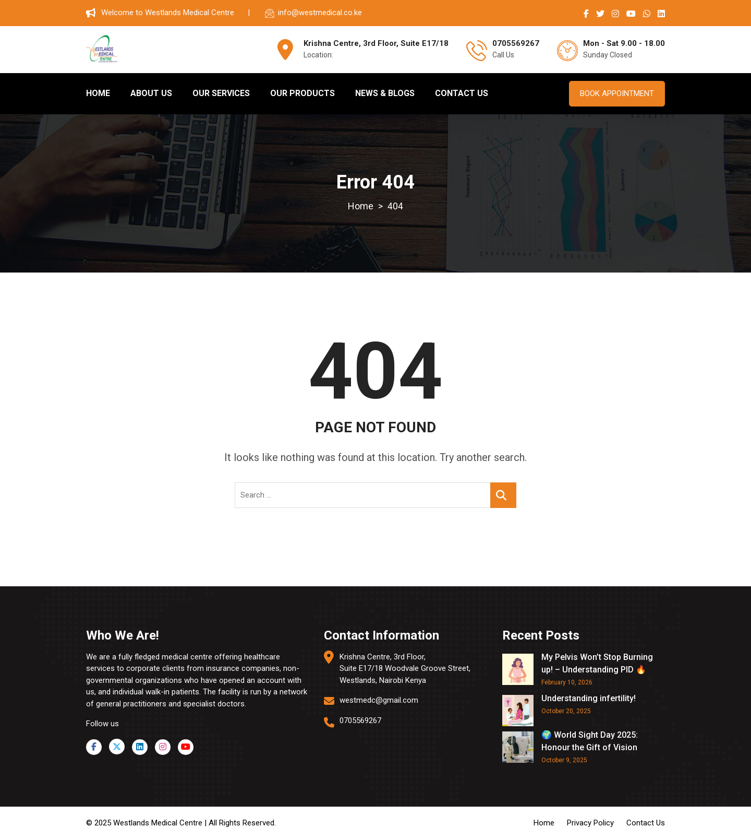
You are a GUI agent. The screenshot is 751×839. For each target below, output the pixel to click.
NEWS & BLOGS (385, 93)
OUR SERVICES (221, 93)
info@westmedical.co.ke (320, 12)
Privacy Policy (590, 822)
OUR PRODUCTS (302, 93)
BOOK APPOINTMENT (617, 93)
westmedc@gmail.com (379, 700)
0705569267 (360, 720)
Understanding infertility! (588, 698)
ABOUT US (151, 93)
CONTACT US (461, 93)
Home (544, 822)
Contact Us (645, 822)
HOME (98, 93)
